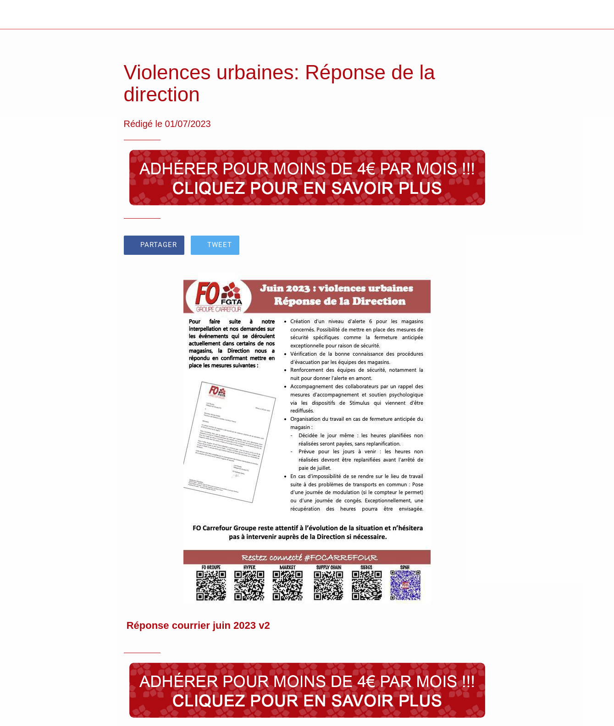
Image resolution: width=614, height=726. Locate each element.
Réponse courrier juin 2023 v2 (198, 625)
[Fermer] (14, 14)
